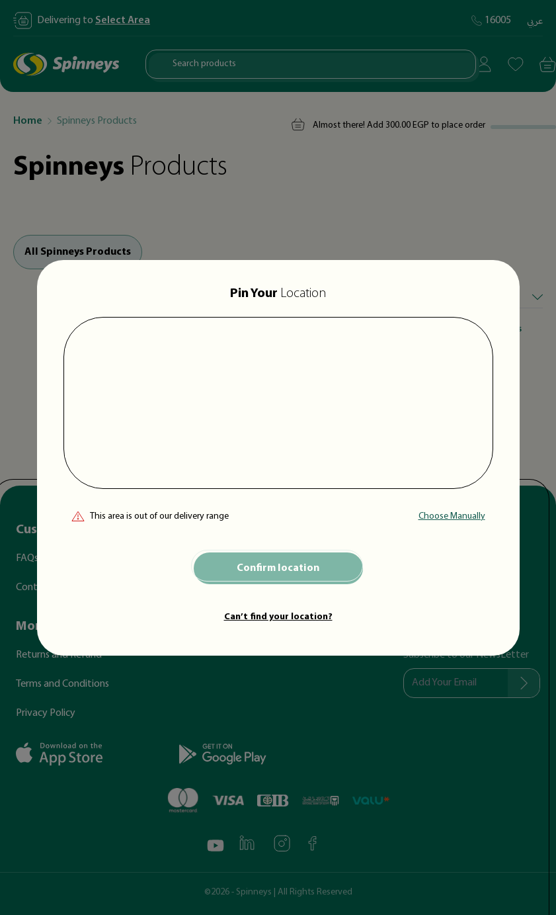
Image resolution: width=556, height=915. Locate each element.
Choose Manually (451, 516)
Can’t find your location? (278, 617)
